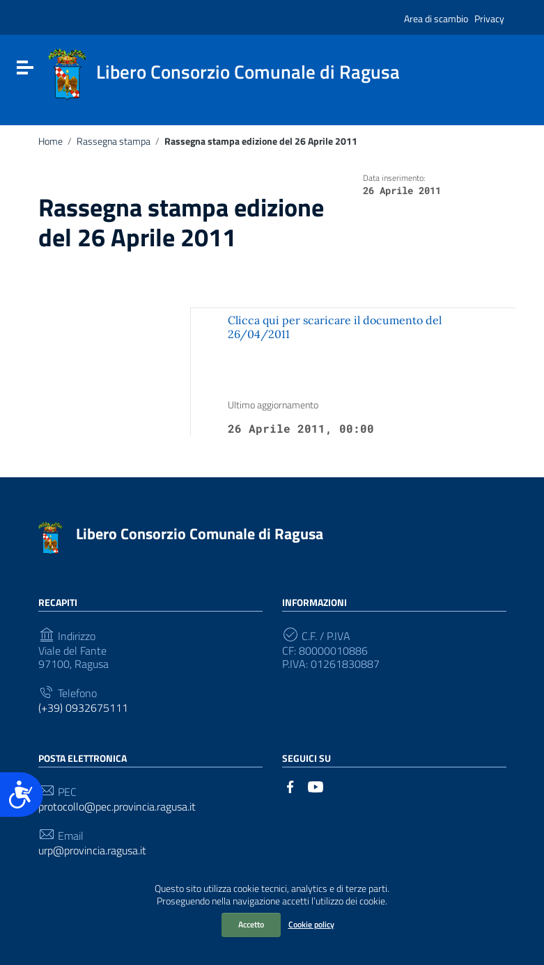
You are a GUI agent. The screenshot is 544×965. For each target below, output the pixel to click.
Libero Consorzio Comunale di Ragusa (199, 533)
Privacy (489, 18)
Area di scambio (436, 18)
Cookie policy (311, 924)
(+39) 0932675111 (83, 708)
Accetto (251, 924)
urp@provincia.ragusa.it (92, 850)
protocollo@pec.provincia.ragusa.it (117, 806)
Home (50, 141)
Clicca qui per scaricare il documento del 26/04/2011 (335, 326)
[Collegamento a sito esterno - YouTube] (315, 785)
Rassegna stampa (113, 141)
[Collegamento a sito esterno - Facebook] (290, 785)
